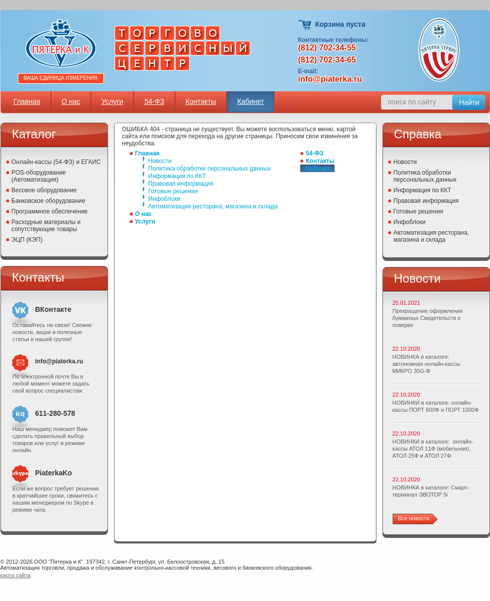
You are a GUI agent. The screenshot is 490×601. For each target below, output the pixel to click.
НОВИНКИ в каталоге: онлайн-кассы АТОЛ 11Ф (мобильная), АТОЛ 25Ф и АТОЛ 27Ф (433, 449)
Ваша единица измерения (61, 78)
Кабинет (250, 101)
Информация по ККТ (177, 176)
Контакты (201, 101)
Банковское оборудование (49, 200)
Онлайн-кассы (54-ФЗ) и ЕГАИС (56, 162)
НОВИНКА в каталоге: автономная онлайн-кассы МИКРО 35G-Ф (426, 364)
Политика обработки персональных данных (209, 168)
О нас (71, 101)
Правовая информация (180, 183)
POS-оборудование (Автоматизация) (39, 176)
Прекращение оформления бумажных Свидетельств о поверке (428, 318)
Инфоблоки (164, 198)
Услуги (112, 101)
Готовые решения (173, 191)
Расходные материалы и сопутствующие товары (46, 225)
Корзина (305, 25)
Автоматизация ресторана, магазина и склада (213, 206)
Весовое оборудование (44, 190)
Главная (27, 101)
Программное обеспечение (50, 211)
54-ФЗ (154, 101)
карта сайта (16, 575)
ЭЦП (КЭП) (27, 239)
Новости (160, 161)
